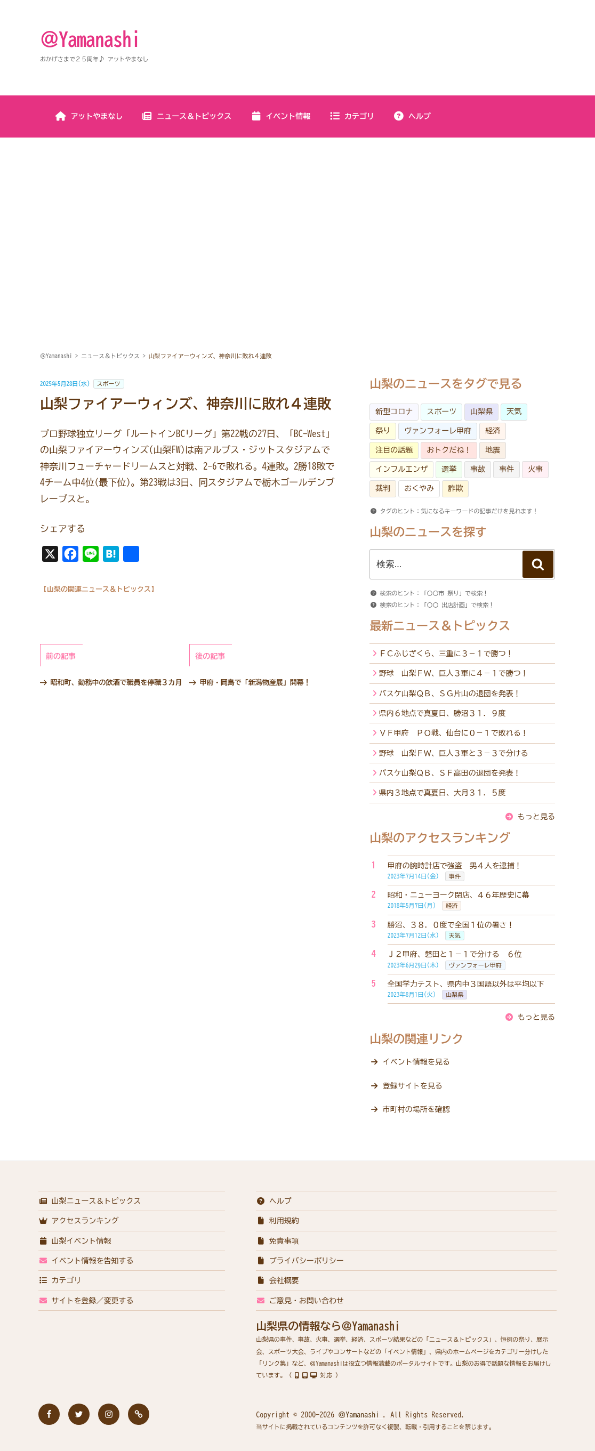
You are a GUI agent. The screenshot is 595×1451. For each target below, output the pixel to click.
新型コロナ (394, 411)
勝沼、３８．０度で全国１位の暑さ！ (451, 925)
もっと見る (536, 816)
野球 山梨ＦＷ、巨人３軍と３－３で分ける (453, 753)
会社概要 (277, 1280)
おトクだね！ (449, 450)
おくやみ (419, 488)
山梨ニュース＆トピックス (89, 1201)
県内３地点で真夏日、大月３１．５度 (442, 792)
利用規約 (277, 1220)
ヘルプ (412, 116)
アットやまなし (89, 116)
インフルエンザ (401, 469)
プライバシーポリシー (300, 1260)
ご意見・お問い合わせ (300, 1300)
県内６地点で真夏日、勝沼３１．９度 (442, 713)
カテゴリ (351, 116)
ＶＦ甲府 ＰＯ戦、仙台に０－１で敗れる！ (453, 733)
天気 (513, 411)
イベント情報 (280, 116)
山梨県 (481, 411)
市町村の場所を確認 (416, 1109)
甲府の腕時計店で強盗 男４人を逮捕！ (455, 865)
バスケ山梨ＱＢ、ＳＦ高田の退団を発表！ (450, 773)
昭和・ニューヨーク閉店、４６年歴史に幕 (458, 895)
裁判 (382, 488)
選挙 (448, 469)
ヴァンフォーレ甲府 (437, 430)
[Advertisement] (297, 218)
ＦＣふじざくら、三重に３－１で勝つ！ (446, 653)
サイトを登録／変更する (86, 1300)
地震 (492, 450)
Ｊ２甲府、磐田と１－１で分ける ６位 (455, 954)
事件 (506, 469)
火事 (535, 469)
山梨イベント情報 (74, 1241)
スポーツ (108, 383)
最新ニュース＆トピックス (439, 626)
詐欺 (455, 488)
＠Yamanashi (90, 39)
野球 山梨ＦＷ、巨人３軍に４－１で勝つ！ (453, 673)
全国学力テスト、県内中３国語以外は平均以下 (466, 984)
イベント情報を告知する (86, 1260)
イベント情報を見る (416, 1062)
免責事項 (277, 1241)
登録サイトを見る (413, 1086)
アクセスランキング (78, 1220)
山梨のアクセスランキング (439, 838)
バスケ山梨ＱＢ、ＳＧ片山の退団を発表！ (450, 693)
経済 (492, 430)
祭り (382, 430)
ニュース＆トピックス (186, 116)
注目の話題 (394, 450)
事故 (477, 469)
